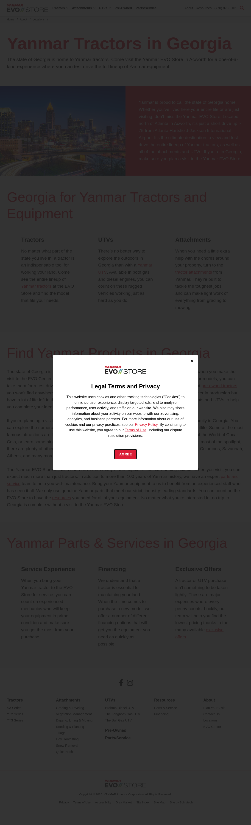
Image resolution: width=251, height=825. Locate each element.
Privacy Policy (146, 424)
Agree (125, 454)
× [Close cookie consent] (192, 360)
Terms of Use (135, 430)
